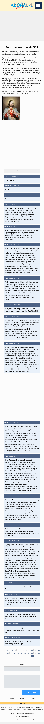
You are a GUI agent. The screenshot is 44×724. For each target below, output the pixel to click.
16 (18, 653)
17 (21, 653)
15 (14, 653)
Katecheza (9, 711)
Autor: (22, 664)
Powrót (22, 700)
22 (39, 653)
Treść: (22, 673)
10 (32, 650)
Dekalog (29, 711)
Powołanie (19, 709)
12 (39, 650)
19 (28, 653)
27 (39, 656)
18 (25, 653)
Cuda (41, 711)
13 (8, 653)
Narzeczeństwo (39, 709)
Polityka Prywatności (15, 715)
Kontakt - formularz (25, 715)
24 (28, 656)
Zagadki (3, 709)
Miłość (14, 709)
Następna (33, 700)
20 (32, 653)
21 (35, 653)
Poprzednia (11, 700)
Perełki (38, 711)
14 (11, 653)
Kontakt (32, 715)
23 (25, 656)
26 (35, 656)
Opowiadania (8, 709)
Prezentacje (3, 711)
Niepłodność (32, 709)
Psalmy (33, 711)
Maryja (14, 711)
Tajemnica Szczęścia (21, 711)
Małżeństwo (25, 709)
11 (35, 650)
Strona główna (22, 705)
